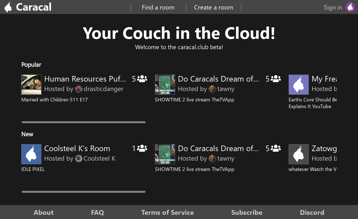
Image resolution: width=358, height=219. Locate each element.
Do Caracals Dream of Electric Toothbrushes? (255, 78)
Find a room (158, 7)
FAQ (97, 212)
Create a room (213, 7)
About (43, 212)
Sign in (333, 7)
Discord (312, 212)
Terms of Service (167, 212)
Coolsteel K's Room (77, 148)
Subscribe (246, 212)
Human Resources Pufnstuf (91, 78)
